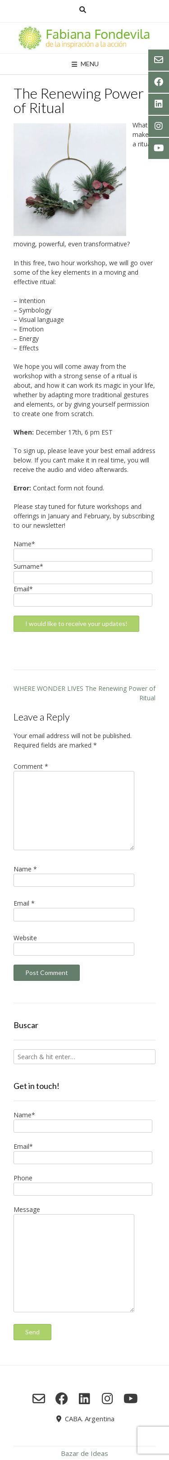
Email (24, 903)
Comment (31, 766)
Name (25, 869)
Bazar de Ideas (84, 1453)
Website (25, 938)
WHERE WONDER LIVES (48, 688)
